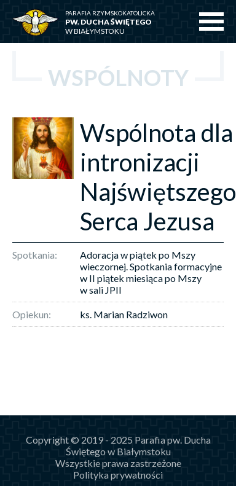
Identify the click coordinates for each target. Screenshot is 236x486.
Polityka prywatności (118, 474)
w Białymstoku (118, 22)
